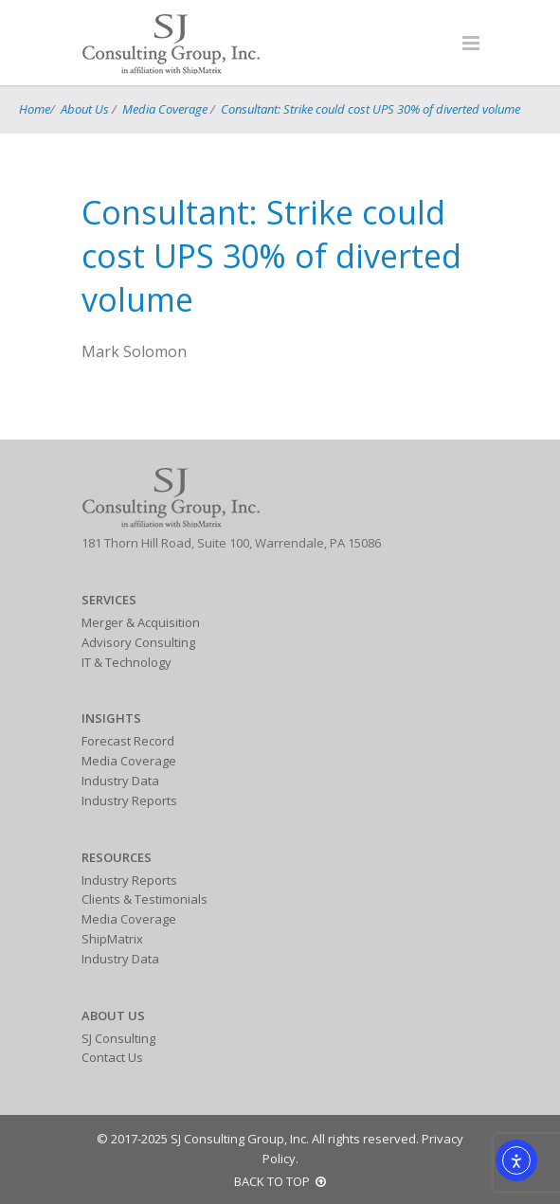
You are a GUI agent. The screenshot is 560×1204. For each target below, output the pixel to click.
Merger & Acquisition (140, 622)
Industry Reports (129, 800)
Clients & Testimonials (144, 898)
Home (34, 108)
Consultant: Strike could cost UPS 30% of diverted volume (370, 108)
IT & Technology (126, 662)
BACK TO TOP (280, 1181)
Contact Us (112, 1057)
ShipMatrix (112, 938)
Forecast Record (127, 740)
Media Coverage (165, 108)
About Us (85, 108)
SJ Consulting (118, 1038)
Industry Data (120, 780)
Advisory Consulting (138, 642)
